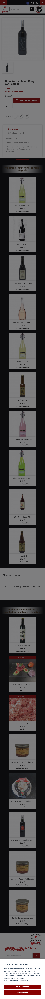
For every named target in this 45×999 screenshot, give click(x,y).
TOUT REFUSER (22, 993)
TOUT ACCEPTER (22, 987)
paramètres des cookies (19, 981)
